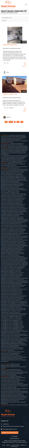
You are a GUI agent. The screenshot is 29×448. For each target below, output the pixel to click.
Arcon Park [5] (4, 174)
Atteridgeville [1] (18, 174)
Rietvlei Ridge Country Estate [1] (15, 281)
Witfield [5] (22, 402)
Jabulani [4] (11, 228)
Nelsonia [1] (21, 158)
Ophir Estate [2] (14, 357)
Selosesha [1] (23, 296)
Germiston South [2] (18, 214)
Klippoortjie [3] (12, 234)
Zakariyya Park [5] (12, 349)
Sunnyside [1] (18, 307)
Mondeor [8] (11, 259)
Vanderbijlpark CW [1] (17, 324)
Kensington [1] (16, 232)
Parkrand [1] (25, 392)
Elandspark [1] (12, 203)
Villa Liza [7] (12, 331)
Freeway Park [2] (22, 211)
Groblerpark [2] (19, 218)
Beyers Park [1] (12, 179)
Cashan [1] (17, 189)
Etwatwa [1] (13, 207)
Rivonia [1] (21, 395)
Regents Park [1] (13, 279)
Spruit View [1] (16, 396)
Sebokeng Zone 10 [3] (17, 290)
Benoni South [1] (11, 162)
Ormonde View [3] (12, 267)
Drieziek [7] (3, 200)
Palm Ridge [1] (4, 140)
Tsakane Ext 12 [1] (14, 313)
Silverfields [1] (19, 297)
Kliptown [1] (12, 236)
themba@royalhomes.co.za (10, 429)
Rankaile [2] (4, 395)
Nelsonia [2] (22, 260)
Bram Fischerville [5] (5, 188)
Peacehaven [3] (5, 270)
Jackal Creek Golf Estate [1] (7, 388)
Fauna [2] (17, 210)
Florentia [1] (3, 211)
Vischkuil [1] (18, 331)
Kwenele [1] (24, 237)
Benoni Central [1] (5, 177)
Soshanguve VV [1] (14, 302)
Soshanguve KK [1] (14, 301)
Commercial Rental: (6, 364)
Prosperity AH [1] (22, 357)
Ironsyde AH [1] (4, 228)
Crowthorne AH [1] (15, 192)
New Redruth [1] (4, 262)
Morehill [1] (10, 139)
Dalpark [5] (3, 195)
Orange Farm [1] (17, 139)
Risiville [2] (24, 281)
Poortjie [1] (3, 160)
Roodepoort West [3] (6, 285)
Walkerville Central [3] (6, 402)
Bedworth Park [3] (5, 176)
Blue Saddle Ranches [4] (6, 180)
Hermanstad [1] (4, 223)
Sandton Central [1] (5, 287)
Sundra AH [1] (4, 307)
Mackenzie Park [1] (12, 247)
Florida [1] (9, 136)
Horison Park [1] (16, 138)
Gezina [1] (3, 215)
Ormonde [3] (4, 267)
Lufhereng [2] (17, 390)
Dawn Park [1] (14, 166)
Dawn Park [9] (17, 195)
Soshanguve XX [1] (5, 304)
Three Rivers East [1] (5, 311)
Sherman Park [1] (19, 160)
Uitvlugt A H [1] (13, 165)
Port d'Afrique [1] (11, 274)
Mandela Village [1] (5, 249)
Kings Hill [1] (10, 233)
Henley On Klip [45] (20, 222)
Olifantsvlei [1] (11, 264)
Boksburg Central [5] (6, 365)
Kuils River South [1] (11, 237)
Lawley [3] (13, 240)
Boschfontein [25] (12, 184)
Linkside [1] (22, 138)
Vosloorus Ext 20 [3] (5, 336)
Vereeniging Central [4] (17, 330)
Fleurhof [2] (22, 210)
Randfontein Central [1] (6, 278)
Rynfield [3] (9, 286)
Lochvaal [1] (3, 245)
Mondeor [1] (4, 150)
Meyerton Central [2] (19, 253)
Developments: (4, 147)
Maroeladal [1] (21, 249)
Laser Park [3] (24, 372)
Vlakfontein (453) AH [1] (14, 332)
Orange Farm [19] (13, 266)
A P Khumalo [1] (12, 169)
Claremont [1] (10, 191)
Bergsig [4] (12, 177)
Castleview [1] (23, 189)
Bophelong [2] (4, 184)
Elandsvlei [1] (19, 203)
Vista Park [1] (15, 153)
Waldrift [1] (3, 341)
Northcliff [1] (4, 263)
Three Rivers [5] (21, 309)
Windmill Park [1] (23, 146)
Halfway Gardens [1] (6, 221)
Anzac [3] (19, 173)
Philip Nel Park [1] (5, 271)
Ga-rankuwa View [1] (18, 213)
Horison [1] (9, 138)
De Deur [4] (10, 351)
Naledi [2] (3, 260)
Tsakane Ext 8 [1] (4, 315)
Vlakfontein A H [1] (5, 334)
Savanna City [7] (23, 289)
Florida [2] (9, 211)
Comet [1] (8, 166)
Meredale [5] (18, 391)
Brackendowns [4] (18, 185)
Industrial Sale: (4, 162)
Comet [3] (16, 191)
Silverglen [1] (20, 373)
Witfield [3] (20, 347)
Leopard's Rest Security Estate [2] (8, 243)
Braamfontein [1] (21, 377)
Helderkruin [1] (12, 222)
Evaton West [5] (23, 209)
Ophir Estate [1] (4, 266)
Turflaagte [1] (11, 316)
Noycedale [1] (18, 263)
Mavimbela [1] (12, 251)
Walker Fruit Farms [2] (11, 341)
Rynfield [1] (25, 405)
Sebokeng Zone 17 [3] (6, 293)
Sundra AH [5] (19, 358)
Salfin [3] (22, 286)
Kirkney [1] (16, 233)
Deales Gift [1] (4, 149)
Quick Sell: (3, 166)
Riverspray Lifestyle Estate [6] (21, 282)
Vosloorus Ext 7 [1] (14, 400)
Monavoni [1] (4, 259)
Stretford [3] (18, 305)
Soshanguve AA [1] (19, 298)
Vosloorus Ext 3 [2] (15, 336)
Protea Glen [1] (11, 140)
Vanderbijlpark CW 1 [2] (6, 326)
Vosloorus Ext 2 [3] (23, 335)
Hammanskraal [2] (22, 166)
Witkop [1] (24, 161)
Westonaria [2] (4, 345)
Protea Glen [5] (11, 150)
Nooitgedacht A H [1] (5, 357)
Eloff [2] (17, 204)
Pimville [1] (3, 394)
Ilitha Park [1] (18, 226)
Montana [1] (17, 259)
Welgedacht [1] (4, 343)
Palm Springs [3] (5, 268)
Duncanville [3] (18, 200)
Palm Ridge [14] (20, 267)
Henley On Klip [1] (21, 157)
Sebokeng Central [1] (14, 151)
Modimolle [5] (4, 258)
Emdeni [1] (25, 384)
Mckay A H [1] (12, 252)
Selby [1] (14, 373)
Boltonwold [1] (13, 183)
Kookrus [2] (4, 390)
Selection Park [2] (15, 296)
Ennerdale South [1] (5, 207)
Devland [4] (19, 196)
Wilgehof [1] (11, 345)
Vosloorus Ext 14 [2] (19, 399)
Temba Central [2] (5, 398)
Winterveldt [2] (14, 347)
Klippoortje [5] (4, 234)
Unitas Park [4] (18, 316)
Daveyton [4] (10, 195)
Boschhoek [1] (20, 184)
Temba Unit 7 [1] (21, 308)
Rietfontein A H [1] (10, 160)
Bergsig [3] (18, 147)
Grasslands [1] (17, 149)
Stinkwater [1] (11, 305)
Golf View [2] (20, 217)
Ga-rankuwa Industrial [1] (7, 213)
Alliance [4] (3, 173)
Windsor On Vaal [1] (5, 347)
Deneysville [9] (13, 196)
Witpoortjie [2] (4, 403)
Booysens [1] (13, 370)
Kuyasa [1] (18, 237)
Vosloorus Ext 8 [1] (14, 339)
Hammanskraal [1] (16, 136)
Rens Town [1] (20, 279)
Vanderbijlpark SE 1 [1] (6, 328)
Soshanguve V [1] (5, 302)
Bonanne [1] (19, 183)
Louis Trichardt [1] (5, 158)
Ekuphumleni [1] (18, 202)
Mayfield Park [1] (4, 252)
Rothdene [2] (22, 285)
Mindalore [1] (25, 391)
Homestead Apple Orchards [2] (8, 356)
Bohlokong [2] (16, 180)
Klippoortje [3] (24, 388)
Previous (10, 121)
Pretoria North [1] (5, 275)
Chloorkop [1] (19, 370)
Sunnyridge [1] (11, 307)
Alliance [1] (18, 376)
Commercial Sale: (5, 135)
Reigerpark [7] (18, 150)
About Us (9, 445)
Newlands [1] (12, 262)
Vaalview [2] (19, 317)
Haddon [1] (25, 219)
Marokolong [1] (4, 251)
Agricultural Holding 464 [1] (14, 170)
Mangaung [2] (13, 249)
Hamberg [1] (4, 387)
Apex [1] (11, 369)
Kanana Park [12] (5, 230)
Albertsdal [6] (14, 172)
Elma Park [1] (12, 204)
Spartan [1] (18, 140)
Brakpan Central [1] (5, 187)
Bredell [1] (21, 188)
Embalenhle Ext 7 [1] (5, 206)
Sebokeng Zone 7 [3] (6, 296)
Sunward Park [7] (5, 308)
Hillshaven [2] (18, 223)
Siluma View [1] (12, 297)
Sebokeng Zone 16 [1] (17, 292)
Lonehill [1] (18, 245)
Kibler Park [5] (17, 388)
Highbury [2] (11, 223)
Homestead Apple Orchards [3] (8, 225)
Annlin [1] (14, 173)
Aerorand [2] (4, 170)
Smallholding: (4, 351)
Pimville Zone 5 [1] (11, 394)
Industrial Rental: (5, 369)
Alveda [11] (9, 173)
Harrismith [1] (4, 144)
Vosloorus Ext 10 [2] (21, 334)
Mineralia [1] (21, 256)
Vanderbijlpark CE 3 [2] (17, 321)
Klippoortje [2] (24, 149)
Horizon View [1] (4, 226)
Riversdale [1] (4, 146)
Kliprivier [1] (18, 234)
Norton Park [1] (10, 263)
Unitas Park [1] (4, 360)
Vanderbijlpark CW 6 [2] (18, 327)
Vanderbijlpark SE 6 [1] (17, 328)
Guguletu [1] (19, 219)
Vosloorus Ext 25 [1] (5, 400)
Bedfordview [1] (12, 147)
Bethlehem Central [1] (20, 177)
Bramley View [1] (14, 188)
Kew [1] (21, 232)
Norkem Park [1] (11, 392)
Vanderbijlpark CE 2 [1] (6, 321)
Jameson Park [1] (19, 228)
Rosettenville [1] (15, 285)
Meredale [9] (4, 253)
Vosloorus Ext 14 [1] (5, 335)
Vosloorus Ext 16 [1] (14, 335)
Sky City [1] (10, 396)
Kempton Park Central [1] (6, 232)
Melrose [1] (11, 391)
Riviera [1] (16, 395)
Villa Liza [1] (16, 146)
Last (22, 121)
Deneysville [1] (19, 143)
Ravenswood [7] (5, 279)
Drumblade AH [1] (11, 200)
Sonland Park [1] (10, 298)
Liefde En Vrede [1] (21, 243)
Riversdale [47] (10, 282)
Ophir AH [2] (24, 264)
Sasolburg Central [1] (15, 287)
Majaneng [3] (21, 247)
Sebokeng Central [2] (6, 290)
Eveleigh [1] (3, 210)
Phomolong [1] (4, 272)
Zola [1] (11, 142)
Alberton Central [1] (5, 172)
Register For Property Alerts (9, 432)
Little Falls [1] (11, 405)
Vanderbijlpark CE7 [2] (6, 324)
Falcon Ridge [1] (10, 210)
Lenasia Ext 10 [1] (4, 241)
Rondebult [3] (11, 283)
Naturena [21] (16, 260)
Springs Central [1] (5, 142)
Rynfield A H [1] (15, 286)
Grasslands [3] (4, 218)
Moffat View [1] (11, 258)
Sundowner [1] (23, 396)
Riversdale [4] (10, 395)
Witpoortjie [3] (4, 349)
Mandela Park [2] (18, 248)
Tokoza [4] (11, 312)
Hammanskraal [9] (11, 387)
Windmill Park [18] (14, 346)
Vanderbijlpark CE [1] (6, 320)
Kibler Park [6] (4, 233)
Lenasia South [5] (13, 241)
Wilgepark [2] (18, 345)
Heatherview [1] (4, 222)
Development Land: (5, 143)
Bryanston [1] (4, 379)
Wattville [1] (20, 342)
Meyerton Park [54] (5, 255)
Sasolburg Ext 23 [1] (5, 289)
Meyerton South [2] (5, 256)
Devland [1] (3, 381)
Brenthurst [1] (25, 147)
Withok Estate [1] (4, 361)
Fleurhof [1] (9, 385)
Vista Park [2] (25, 331)
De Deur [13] (23, 195)
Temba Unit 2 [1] (13, 398)
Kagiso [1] (23, 229)
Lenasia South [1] (11, 144)
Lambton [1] (19, 238)
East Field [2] (13, 383)
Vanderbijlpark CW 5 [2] (6, 327)
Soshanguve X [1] (23, 302)
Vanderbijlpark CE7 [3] (6, 153)
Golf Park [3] (13, 217)
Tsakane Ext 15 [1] (23, 313)
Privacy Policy (14, 446)
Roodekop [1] (4, 396)
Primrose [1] (12, 275)
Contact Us (23, 445)
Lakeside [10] (4, 238)
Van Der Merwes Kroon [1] (14, 360)
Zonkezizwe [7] (11, 350)
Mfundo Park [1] (13, 256)
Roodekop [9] (18, 283)
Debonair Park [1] (5, 196)
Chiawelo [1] (4, 191)
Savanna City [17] (5, 151)
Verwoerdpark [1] (5, 331)
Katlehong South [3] (13, 230)
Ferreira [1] (10, 149)
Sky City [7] (3, 298)
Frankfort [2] (15, 211)
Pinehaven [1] (20, 272)
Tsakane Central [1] (5, 313)
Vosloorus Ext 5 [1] (14, 338)
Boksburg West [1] (5, 183)
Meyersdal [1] (11, 253)
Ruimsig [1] (3, 286)
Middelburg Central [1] (13, 164)
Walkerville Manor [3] (6, 342)
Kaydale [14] (22, 230)
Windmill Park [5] (16, 402)
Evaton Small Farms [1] (14, 209)
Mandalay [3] (10, 248)
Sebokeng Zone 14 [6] (6, 292)
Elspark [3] (22, 204)
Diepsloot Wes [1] (21, 198)
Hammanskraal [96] (16, 221)
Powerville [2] (18, 274)
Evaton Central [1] (20, 207)
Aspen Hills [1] (11, 174)
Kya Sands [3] (17, 372)
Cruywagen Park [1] (5, 194)
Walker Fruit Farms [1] (6, 161)
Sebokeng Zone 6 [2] (16, 294)
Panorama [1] (12, 268)
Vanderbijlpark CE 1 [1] (16, 320)
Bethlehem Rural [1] (14, 155)
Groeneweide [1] (12, 219)
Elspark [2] (20, 384)
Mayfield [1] (18, 251)
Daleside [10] (22, 194)
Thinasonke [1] (14, 309)
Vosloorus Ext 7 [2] (5, 339)
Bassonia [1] (13, 143)
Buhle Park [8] (4, 189)
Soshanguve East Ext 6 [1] (6, 300)
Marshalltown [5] (5, 391)
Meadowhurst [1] (19, 252)
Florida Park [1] (16, 385)
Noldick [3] (17, 262)
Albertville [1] (20, 172)
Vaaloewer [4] (11, 317)
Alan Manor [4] (24, 170)
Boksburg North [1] (15, 181)
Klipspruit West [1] (5, 236)
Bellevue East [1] (19, 176)
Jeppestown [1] (4, 229)
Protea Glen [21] (19, 275)
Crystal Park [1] (14, 380)
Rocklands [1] (4, 283)
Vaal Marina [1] (4, 317)
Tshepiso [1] (12, 315)
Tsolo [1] (23, 315)
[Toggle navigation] (26, 4)
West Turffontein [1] (21, 343)
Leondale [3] (20, 241)
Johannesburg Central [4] (15, 229)
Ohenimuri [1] (4, 264)
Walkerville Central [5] (22, 341)
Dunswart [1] (10, 372)
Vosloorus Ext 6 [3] (23, 338)
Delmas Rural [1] (21, 135)
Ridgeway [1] (4, 281)
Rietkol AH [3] (4, 358)
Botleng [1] (3, 185)
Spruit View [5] (4, 305)
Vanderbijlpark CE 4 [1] (6, 323)
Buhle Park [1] (11, 379)
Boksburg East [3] (15, 365)
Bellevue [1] (12, 176)
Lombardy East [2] (11, 245)
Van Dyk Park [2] (17, 319)
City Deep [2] (4, 372)
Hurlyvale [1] (12, 226)
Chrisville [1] (17, 379)
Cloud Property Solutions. (21, 442)
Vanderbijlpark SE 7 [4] (6, 330)
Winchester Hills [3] (5, 346)
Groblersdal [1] (4, 219)
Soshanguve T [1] (22, 301)
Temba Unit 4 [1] (13, 308)
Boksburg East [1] (13, 377)
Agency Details (15, 445)
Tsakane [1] (17, 312)
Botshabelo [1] (10, 185)
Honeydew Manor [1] (21, 225)
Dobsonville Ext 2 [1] (19, 199)
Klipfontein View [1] (23, 233)
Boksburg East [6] (5, 370)
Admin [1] (25, 169)
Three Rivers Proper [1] (16, 311)
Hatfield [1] (23, 136)
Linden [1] (10, 244)
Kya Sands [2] (4, 164)
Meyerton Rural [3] (15, 255)
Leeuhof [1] (19, 240)
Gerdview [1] (11, 214)
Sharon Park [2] (4, 297)
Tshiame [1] (10, 146)
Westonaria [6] (21, 153)
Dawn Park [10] (21, 380)
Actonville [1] (19, 169)
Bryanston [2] (13, 366)
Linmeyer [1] (22, 244)
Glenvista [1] (16, 215)
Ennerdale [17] (19, 206)
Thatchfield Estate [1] (5, 309)
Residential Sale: (5, 169)
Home (3, 445)
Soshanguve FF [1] (17, 300)
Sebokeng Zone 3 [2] (6, 294)
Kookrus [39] (25, 236)
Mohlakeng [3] (18, 258)
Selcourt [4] (22, 151)
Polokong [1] (4, 274)
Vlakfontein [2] (4, 332)
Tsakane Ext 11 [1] (21, 398)
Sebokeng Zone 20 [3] (17, 293)
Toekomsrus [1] (4, 312)
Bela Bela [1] (7, 155)
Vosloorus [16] (13, 334)
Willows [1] (24, 345)
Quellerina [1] (4, 277)
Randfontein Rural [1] (17, 278)
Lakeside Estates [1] (12, 238)
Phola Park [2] (18, 271)
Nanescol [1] (9, 260)
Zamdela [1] (20, 349)
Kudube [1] (3, 237)
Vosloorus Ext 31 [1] (5, 338)
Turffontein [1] (4, 316)
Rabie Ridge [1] (11, 277)
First (6, 121)
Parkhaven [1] (19, 268)
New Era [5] (9, 373)
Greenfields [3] (11, 218)
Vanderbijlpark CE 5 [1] (17, 323)
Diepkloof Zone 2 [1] (12, 198)
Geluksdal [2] (4, 214)
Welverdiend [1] (12, 343)
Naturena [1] (4, 392)
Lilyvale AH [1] (4, 244)
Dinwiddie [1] (4, 199)
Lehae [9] (24, 240)
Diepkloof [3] (4, 198)
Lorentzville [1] (4, 139)
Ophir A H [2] (18, 264)
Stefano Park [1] (11, 358)
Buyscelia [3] (11, 189)
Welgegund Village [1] (16, 161)
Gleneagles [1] (9, 215)
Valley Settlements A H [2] (7, 319)
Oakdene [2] (25, 263)
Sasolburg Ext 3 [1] (14, 289)
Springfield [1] (24, 140)
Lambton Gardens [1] (6, 240)
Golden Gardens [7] (5, 217)
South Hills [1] (13, 304)
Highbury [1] (3, 138)
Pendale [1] (11, 270)
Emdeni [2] (13, 206)
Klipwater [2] (18, 236)
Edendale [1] (20, 383)
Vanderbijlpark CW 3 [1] (17, 326)
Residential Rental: (5, 376)
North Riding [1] (24, 262)
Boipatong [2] (23, 180)
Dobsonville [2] (10, 199)
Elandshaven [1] (4, 203)
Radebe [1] (17, 277)
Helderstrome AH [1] (5, 354)
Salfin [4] (25, 150)
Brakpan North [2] (14, 187)
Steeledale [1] (13, 375)
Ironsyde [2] (24, 226)
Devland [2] (3, 136)
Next (18, 121)
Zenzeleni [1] (4, 350)
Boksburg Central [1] (5, 181)
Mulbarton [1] (23, 259)
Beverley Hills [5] (5, 179)
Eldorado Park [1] (5, 204)
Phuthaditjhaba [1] (12, 272)
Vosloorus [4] (11, 399)
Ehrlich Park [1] (11, 202)
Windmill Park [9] (5, 154)
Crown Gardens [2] (5, 192)
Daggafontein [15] (15, 194)
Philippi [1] (11, 271)
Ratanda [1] (24, 278)
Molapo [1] (25, 258)
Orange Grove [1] (21, 266)
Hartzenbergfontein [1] (12, 157)
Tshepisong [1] (4, 399)
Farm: (2, 155)
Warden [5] (14, 342)
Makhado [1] (4, 248)
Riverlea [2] (3, 282)
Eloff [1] (22, 351)
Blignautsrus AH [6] (21, 179)
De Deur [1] (3, 157)
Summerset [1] (24, 305)
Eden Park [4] (4, 202)
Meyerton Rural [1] (14, 158)
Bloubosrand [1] (13, 135)
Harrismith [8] (24, 221)
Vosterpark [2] (22, 339)
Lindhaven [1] (16, 244)
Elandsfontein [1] (5, 384)
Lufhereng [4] (4, 247)
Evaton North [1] (4, 209)
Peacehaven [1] (18, 405)
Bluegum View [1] (24, 155)
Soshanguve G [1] (5, 301)
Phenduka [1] (18, 270)
